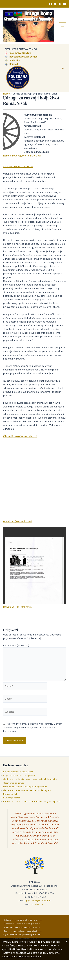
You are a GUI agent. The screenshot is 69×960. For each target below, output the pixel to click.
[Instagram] (59, 4)
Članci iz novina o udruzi (20, 436)
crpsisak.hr (37, 904)
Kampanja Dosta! (11, 798)
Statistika (12, 60)
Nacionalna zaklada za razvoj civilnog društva (25, 786)
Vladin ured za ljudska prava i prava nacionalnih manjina (30, 779)
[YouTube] (64, 4)
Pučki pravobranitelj (18, 53)
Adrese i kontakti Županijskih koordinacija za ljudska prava (31, 801)
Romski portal (10, 794)
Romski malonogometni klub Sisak (22, 155)
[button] (63, 68)
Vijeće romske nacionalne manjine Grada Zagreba (27, 790)
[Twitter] (55, 4)
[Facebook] (50, 4)
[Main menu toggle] (62, 26)
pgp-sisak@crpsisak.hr (38, 900)
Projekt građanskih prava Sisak (18, 772)
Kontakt (11, 64)
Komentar (16, 645)
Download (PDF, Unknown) (17, 521)
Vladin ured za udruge (13, 783)
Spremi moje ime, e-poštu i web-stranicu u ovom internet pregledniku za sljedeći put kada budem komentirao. (32, 727)
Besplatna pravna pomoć (21, 56)
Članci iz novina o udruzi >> (18, 166)
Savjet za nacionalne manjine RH (19, 775)
